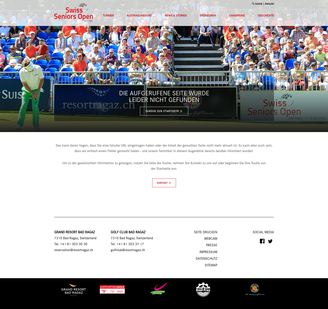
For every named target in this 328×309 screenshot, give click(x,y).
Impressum (208, 252)
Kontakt (162, 183)
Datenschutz (206, 259)
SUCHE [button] (258, 4)
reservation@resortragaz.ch (73, 250)
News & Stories (176, 15)
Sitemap (211, 265)
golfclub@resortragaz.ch (128, 250)
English (269, 4)
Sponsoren (208, 15)
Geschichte (266, 15)
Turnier (108, 15)
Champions (237, 15)
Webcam (210, 239)
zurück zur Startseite (164, 111)
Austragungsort (139, 15)
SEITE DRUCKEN (205, 232)
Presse (211, 245)
